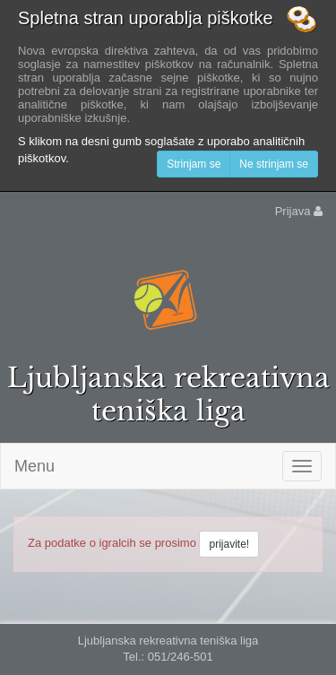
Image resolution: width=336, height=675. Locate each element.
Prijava (299, 211)
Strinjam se (193, 164)
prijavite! (229, 544)
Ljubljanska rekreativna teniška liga (168, 394)
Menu (34, 466)
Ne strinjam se (273, 164)
